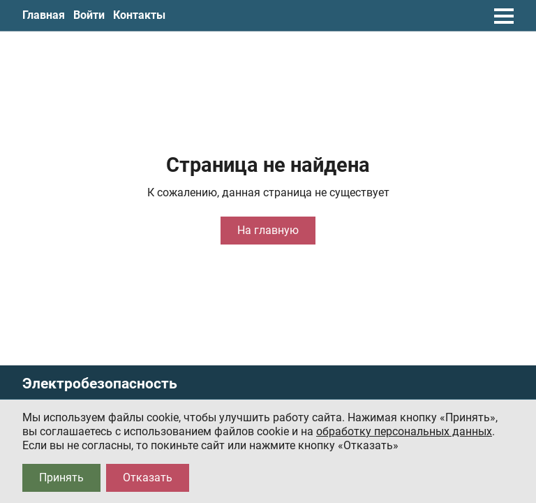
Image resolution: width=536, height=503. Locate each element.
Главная (43, 15)
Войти (89, 15)
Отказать (147, 477)
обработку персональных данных (404, 431)
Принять (61, 477)
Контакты (139, 15)
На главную (268, 230)
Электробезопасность (99, 384)
